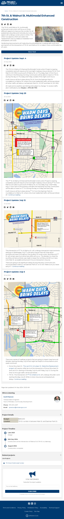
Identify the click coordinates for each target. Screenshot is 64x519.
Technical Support (54, 508)
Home (6, 11)
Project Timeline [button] (31, 429)
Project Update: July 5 (14, 272)
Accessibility (43, 508)
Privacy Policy (21, 508)
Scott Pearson (8, 397)
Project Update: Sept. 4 (15, 58)
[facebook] (29, 504)
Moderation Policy (32, 508)
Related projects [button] (31, 455)
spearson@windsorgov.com (18, 407)
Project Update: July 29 (15, 93)
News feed (32, 52)
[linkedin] (32, 504)
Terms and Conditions (9, 508)
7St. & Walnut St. (33, 375)
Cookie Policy (28, 511)
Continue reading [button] (14, 195)
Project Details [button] (31, 415)
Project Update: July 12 (15, 200)
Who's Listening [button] (31, 393)
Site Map (37, 511)
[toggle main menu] (61, 3)
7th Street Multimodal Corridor (15, 463)
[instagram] (35, 504)
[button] (2, 24)
